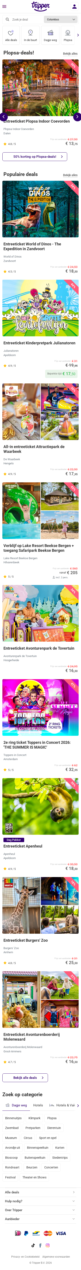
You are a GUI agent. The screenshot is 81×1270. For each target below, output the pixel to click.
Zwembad (12, 1128)
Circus (28, 1138)
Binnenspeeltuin (37, 1147)
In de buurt (30, 34)
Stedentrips (60, 1157)
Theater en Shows (34, 1177)
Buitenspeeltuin (35, 1157)
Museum (11, 1138)
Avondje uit (12, 1147)
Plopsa (68, 34)
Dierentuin (54, 1128)
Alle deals (11, 34)
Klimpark (34, 1118)
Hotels (38, 1105)
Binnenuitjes (13, 1118)
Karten (59, 1147)
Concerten (51, 1167)
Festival (10, 1177)
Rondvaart (12, 1167)
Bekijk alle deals (28, 1078)
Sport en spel (47, 1138)
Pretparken (32, 1128)
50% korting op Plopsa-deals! (38, 157)
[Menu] (4, 7)
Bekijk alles (70, 53)
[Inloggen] (75, 6)
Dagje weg (50, 34)
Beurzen (31, 1167)
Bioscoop (11, 1157)
